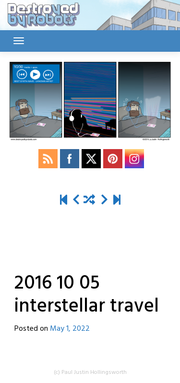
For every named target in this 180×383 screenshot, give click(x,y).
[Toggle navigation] (19, 41)
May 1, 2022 (70, 329)
